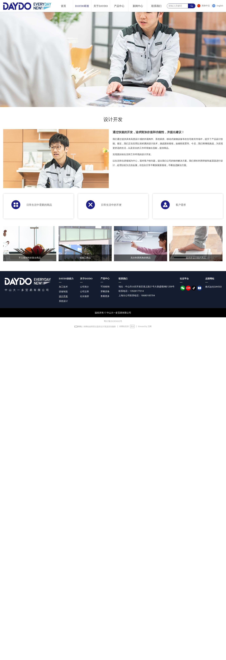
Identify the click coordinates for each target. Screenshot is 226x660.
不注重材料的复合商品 (30, 258)
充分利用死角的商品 (141, 258)
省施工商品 (85, 258)
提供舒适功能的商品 (196, 258)
